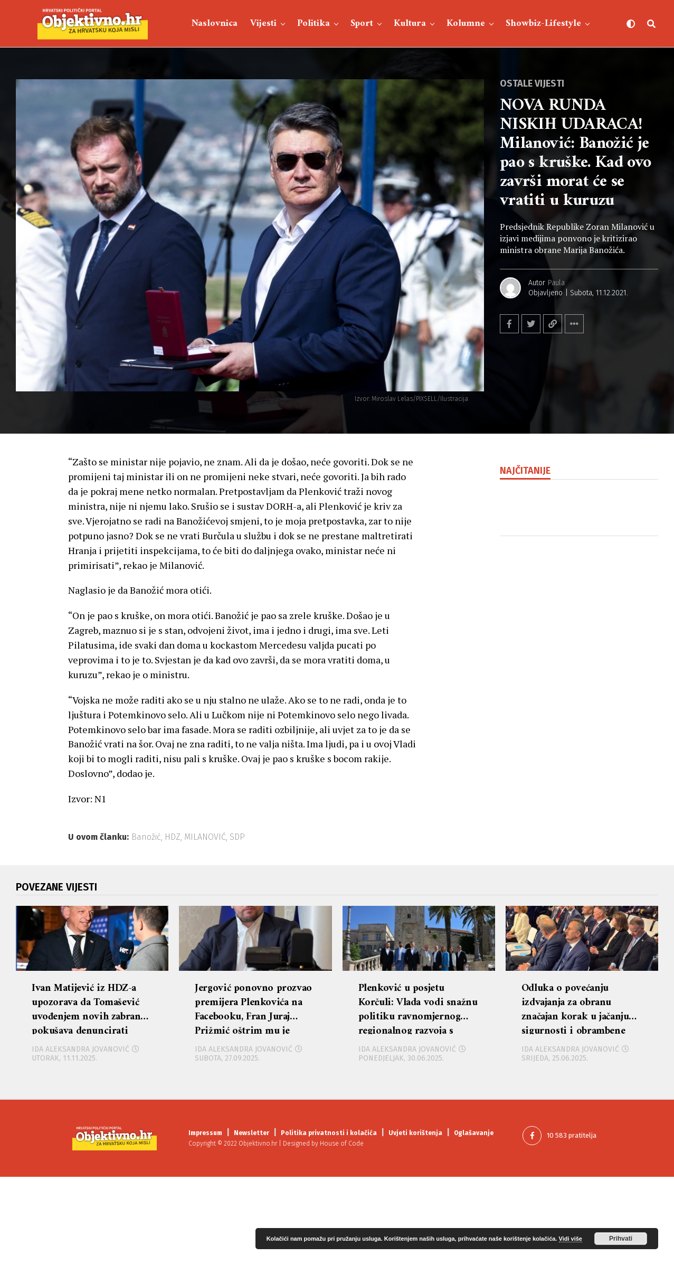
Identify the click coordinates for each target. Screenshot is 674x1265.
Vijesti (263, 23)
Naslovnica (215, 23)
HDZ (173, 837)
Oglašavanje (473, 1221)
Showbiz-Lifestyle (543, 23)
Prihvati (620, 1238)
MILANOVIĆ (205, 837)
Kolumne (466, 23)
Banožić (146, 837)
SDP (237, 837)
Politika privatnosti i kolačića (329, 1221)
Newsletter (251, 1221)
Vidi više (570, 1238)
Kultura (410, 23)
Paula (556, 282)
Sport (361, 23)
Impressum (205, 1221)
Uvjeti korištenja (415, 1221)
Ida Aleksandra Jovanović (80, 1137)
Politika (313, 23)
